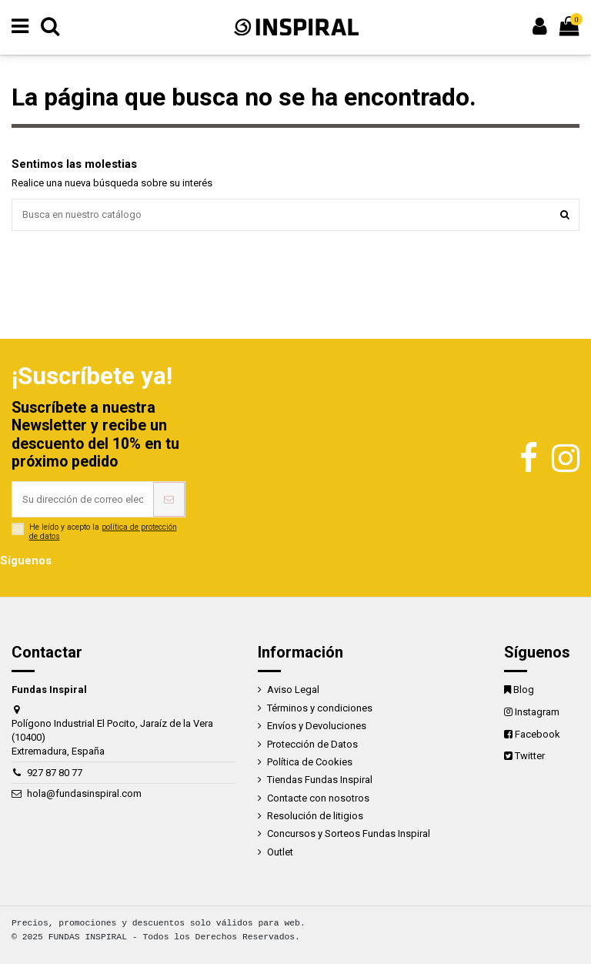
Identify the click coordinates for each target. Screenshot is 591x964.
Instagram (537, 712)
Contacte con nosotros (318, 798)
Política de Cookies (309, 762)
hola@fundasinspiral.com (84, 793)
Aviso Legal (293, 689)
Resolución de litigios (315, 816)
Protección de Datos (312, 744)
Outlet (280, 852)
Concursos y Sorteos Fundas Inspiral (348, 833)
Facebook (537, 734)
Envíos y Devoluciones (316, 725)
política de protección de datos (103, 531)
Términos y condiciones (319, 708)
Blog (523, 689)
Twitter (530, 755)
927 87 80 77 (54, 772)
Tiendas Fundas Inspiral (319, 779)
